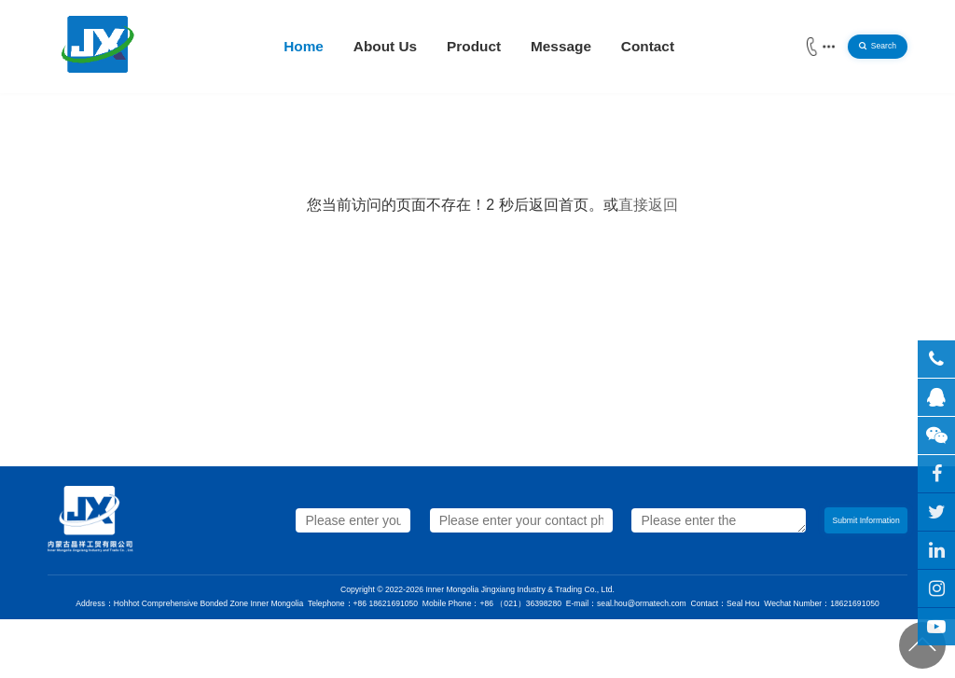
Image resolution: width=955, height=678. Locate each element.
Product (474, 46)
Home (304, 46)
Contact (647, 46)
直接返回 (648, 205)
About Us (385, 46)
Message (561, 46)
